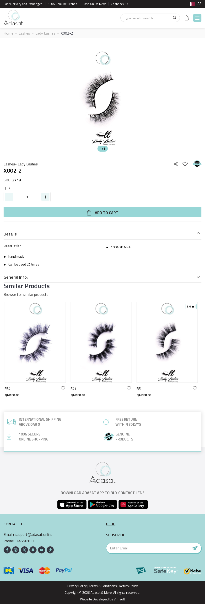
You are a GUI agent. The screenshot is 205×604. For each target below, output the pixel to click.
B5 (140, 388)
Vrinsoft (119, 599)
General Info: (16, 277)
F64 (8, 388)
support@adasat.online (34, 534)
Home (8, 33)
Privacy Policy (77, 585)
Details (10, 234)
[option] (102, 98)
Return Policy (128, 585)
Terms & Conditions (103, 585)
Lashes (24, 33)
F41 (74, 388)
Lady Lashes (45, 33)
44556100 (25, 541)
